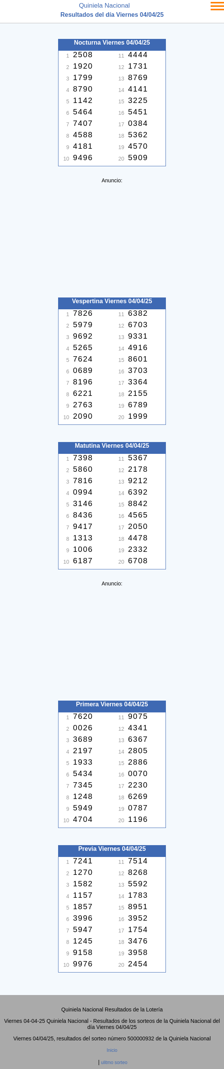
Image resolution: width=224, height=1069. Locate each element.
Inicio (112, 1050)
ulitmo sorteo (114, 1062)
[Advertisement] (112, 236)
